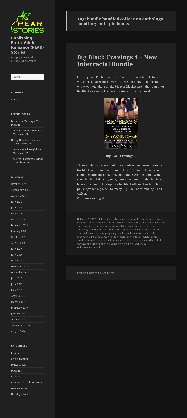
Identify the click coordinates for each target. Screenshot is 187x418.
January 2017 (19, 313)
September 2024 (20, 189)
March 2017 (18, 301)
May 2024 (16, 213)
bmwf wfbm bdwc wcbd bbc (111, 226)
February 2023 (19, 225)
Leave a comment (90, 247)
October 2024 (18, 184)
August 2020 (18, 242)
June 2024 (17, 207)
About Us (16, 99)
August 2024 (18, 195)
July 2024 (16, 201)
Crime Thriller (19, 358)
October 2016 (18, 319)
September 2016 (20, 325)
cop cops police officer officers (133, 229)
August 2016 (18, 331)
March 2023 (18, 219)
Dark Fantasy (18, 364)
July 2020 (16, 248)
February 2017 (19, 307)
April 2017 (17, 295)
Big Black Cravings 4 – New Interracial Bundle (117, 60)
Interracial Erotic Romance (26, 382)
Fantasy (15, 376)
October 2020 (18, 237)
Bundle (15, 353)
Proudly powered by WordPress (95, 272)
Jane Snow (106, 219)
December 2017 (20, 266)
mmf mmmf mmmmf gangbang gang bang (110, 243)
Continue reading (91, 198)
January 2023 (19, 231)
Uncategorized (19, 394)
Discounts (17, 370)
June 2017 (17, 284)
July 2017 (16, 278)
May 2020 (16, 260)
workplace (140, 243)
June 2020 (17, 254)
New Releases (19, 388)
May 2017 (16, 290)
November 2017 (20, 272)
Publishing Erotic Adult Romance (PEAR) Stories (27, 45)
